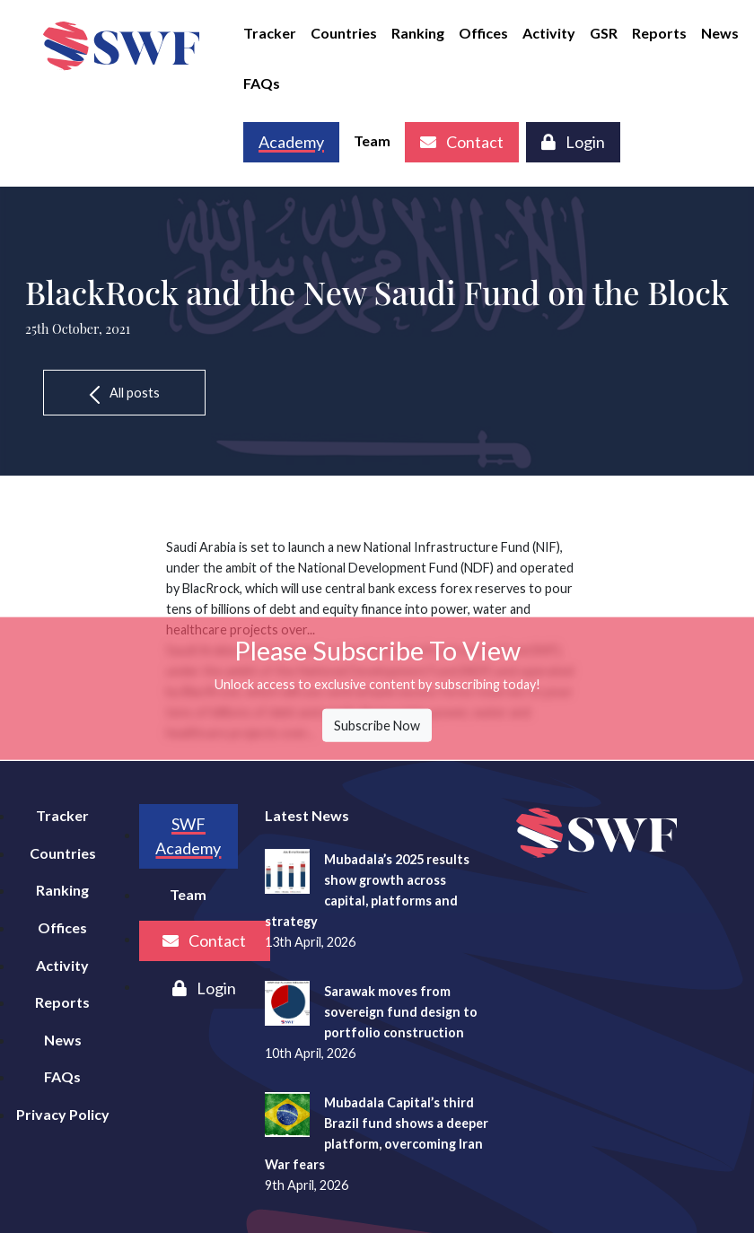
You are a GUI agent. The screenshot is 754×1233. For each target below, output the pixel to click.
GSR (604, 32)
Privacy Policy (63, 1114)
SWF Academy (188, 836)
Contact (462, 142)
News (720, 32)
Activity (548, 32)
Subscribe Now (377, 724)
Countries (344, 32)
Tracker (269, 32)
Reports (659, 32)
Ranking (417, 32)
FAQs (261, 83)
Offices (483, 32)
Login (573, 142)
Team (372, 140)
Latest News (307, 815)
